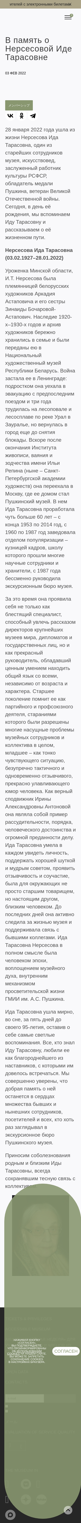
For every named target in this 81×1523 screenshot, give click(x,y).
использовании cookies (24, 1352)
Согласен (66, 1351)
